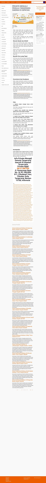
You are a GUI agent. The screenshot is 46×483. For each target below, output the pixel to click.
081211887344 (23, 168)
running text (4, 39)
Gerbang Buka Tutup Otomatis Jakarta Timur (23, 70)
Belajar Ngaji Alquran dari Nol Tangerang (39, 37)
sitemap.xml (38, 477)
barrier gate (4, 12)
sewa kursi (3, 59)
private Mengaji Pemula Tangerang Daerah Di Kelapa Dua (24, 197)
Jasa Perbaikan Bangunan (4, 71)
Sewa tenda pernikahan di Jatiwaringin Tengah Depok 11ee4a (22, 344)
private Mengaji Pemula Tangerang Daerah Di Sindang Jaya (23, 214)
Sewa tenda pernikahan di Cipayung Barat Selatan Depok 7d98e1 (22, 228)
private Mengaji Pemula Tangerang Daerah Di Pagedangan (21, 205)
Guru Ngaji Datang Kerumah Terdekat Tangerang (40, 21)
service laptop (4, 43)
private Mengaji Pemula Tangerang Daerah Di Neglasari (25, 204)
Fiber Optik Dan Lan (5, 68)
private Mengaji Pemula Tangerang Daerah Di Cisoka (20, 191)
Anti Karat (3, 6)
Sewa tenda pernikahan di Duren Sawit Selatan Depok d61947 (23, 318)
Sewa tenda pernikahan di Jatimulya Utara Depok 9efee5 (22, 237)
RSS (34, 477)
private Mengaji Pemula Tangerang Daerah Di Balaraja (21, 184)
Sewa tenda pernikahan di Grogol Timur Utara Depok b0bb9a (21, 255)
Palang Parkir (4, 32)
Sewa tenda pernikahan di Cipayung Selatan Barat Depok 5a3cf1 (22, 362)
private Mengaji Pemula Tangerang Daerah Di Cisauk (23, 190)
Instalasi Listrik (4, 75)
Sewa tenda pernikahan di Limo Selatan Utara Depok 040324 (21, 246)
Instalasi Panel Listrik (5, 84)
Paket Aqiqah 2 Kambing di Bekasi (40, 34)
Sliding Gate (4, 48)
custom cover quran (5, 17)
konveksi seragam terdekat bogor (40, 39)
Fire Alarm (3, 21)
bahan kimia (4, 10)
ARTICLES (13, 2)
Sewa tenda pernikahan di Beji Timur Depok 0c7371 (22, 336)
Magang (3, 30)
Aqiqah (3, 8)
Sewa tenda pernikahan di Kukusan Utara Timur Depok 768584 (22, 353)
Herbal (3, 82)
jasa (2, 26)
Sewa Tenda (4, 52)
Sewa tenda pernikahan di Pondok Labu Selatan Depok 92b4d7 (21, 309)
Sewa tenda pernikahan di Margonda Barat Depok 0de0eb (22, 380)
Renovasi (3, 37)
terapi (3, 65)
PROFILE (8, 2)
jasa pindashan (4, 28)
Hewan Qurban (4, 73)
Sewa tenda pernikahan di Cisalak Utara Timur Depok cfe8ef (21, 300)
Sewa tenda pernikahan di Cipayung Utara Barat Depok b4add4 (22, 327)
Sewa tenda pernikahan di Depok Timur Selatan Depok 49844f (21, 273)
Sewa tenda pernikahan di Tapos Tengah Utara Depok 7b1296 (21, 264)
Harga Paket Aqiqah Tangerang (39, 19)
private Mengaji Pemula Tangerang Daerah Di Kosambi (21, 198)
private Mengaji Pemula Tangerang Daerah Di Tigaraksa (24, 220)
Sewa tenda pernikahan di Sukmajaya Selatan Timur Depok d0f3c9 (22, 371)
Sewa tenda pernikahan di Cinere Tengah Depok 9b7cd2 (21, 291)
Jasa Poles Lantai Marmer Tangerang (40, 24)
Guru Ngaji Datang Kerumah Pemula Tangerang (39, 32)
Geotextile (3, 50)
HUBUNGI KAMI (18, 2)
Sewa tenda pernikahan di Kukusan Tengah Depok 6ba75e (22, 282)
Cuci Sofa (3, 80)
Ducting (3, 19)
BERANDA (3, 2)
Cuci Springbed (4, 61)
